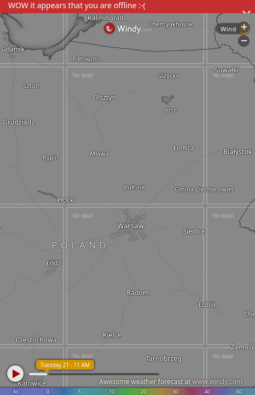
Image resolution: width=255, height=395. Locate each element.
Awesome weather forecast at (170, 381)
